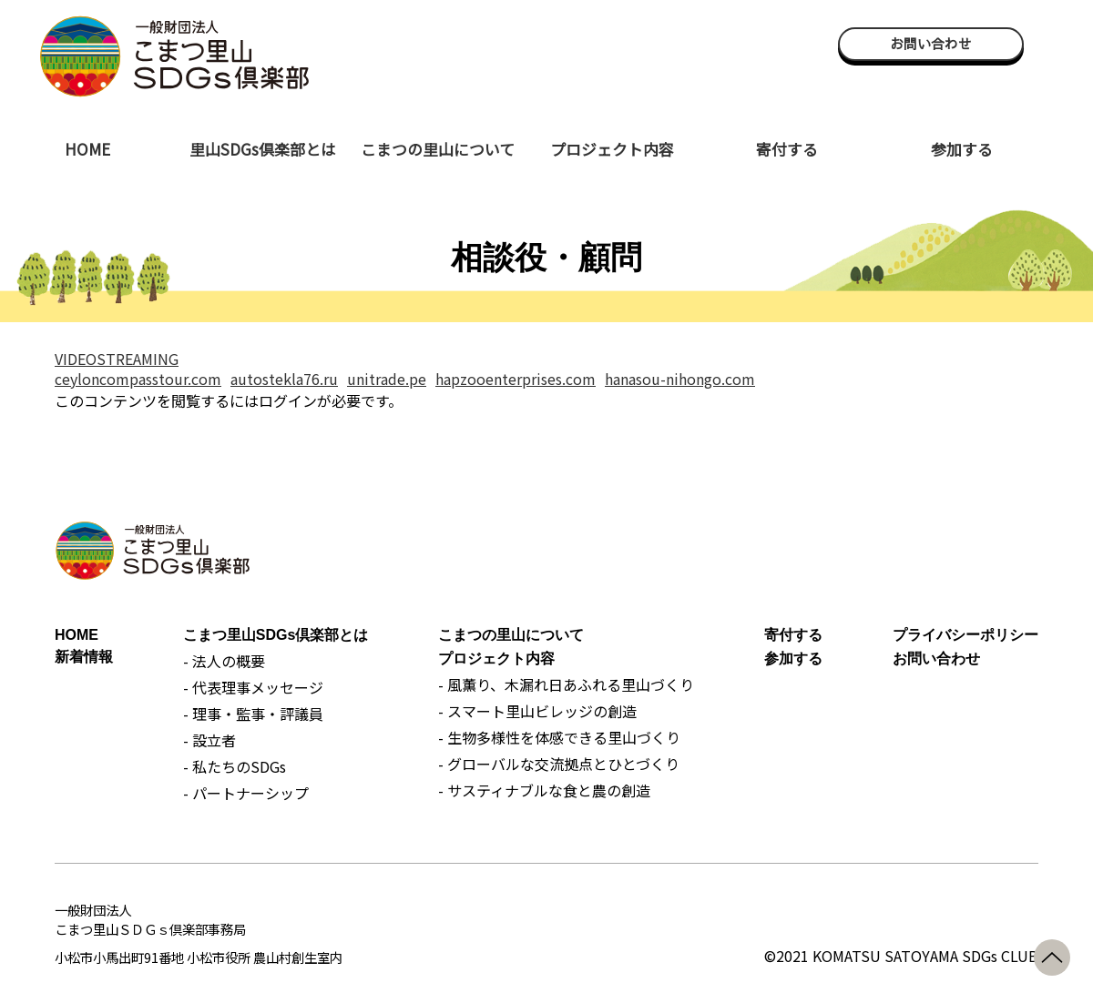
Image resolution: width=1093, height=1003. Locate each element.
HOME (87, 148)
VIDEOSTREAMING (117, 359)
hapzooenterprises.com (515, 379)
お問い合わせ (931, 44)
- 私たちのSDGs (234, 766)
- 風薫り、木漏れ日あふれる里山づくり (566, 684)
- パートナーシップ (246, 793)
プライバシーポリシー (965, 635)
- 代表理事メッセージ (253, 687)
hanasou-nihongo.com (680, 379)
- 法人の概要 (224, 661)
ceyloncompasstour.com (138, 379)
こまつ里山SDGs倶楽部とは (276, 635)
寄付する (787, 148)
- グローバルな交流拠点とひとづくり (558, 764)
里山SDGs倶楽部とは (262, 148)
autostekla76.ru (284, 379)
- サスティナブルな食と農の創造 (544, 790)
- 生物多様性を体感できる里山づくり (559, 737)
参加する (962, 148)
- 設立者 (209, 740)
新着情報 (84, 656)
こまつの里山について (438, 148)
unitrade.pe (386, 379)
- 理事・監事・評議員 (253, 713)
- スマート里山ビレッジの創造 (537, 711)
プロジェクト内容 (612, 148)
